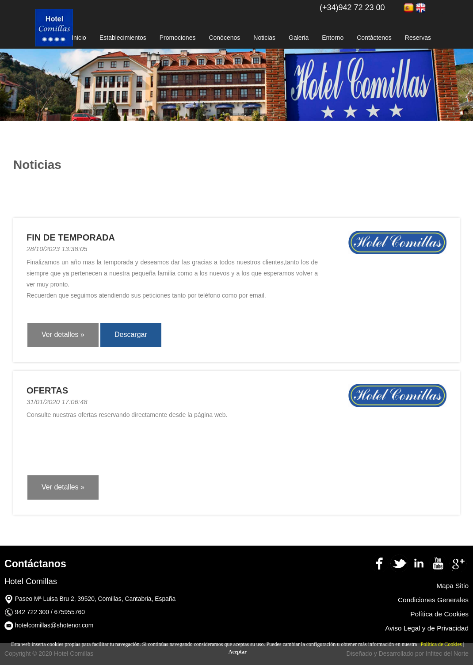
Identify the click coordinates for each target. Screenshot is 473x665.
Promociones (178, 37)
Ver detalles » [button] (63, 334)
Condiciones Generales (433, 600)
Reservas (418, 37)
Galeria (299, 37)
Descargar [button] (130, 334)
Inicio (79, 37)
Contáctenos (374, 37)
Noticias (264, 37)
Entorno (332, 37)
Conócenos (224, 37)
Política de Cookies (441, 644)
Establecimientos (122, 37)
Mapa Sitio (452, 585)
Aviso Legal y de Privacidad (427, 628)
